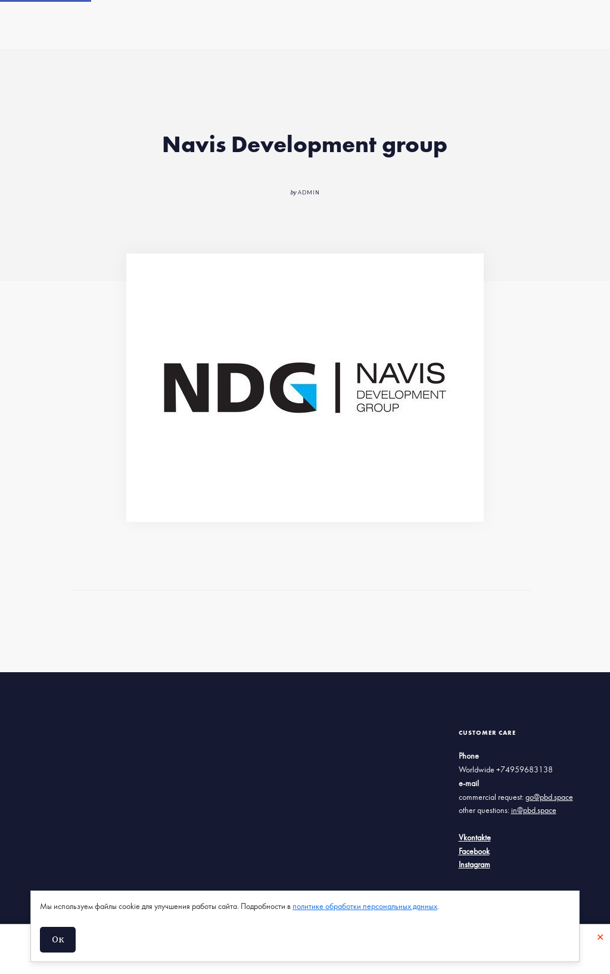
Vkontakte (475, 838)
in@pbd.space (533, 810)
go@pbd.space (549, 797)
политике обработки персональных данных (364, 906)
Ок (58, 939)
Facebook (474, 851)
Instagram (474, 865)
